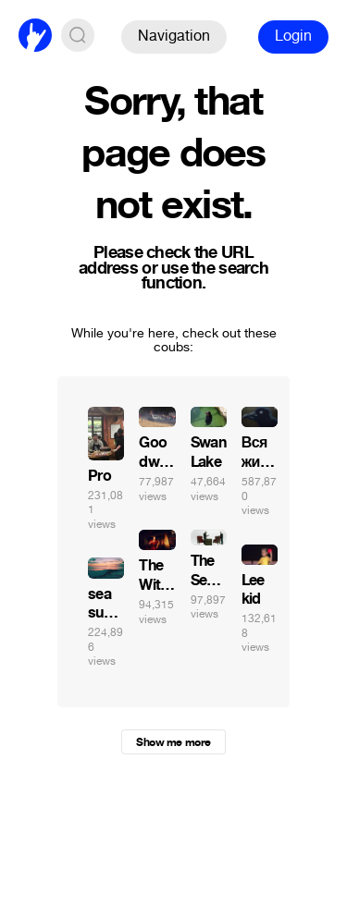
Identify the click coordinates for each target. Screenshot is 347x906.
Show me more (173, 742)
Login (293, 35)
